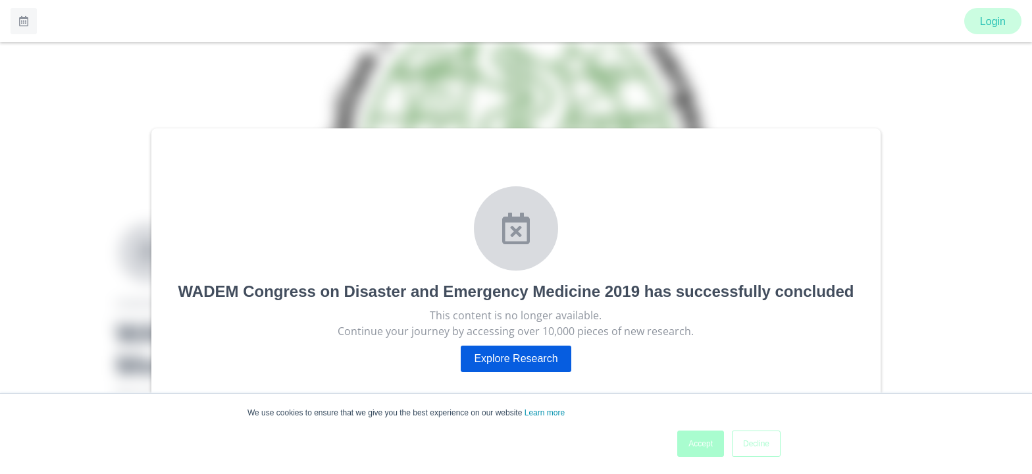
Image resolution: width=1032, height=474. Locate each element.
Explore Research (515, 358)
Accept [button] (700, 443)
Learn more (545, 412)
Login (993, 21)
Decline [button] (756, 443)
